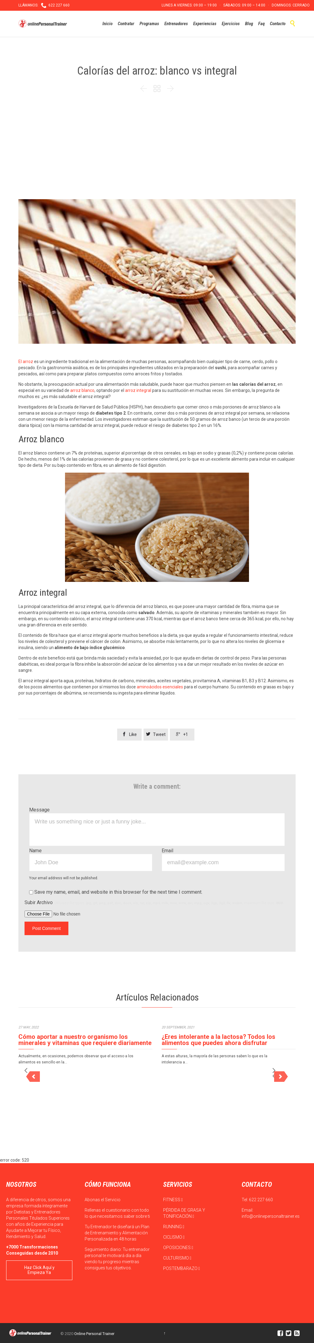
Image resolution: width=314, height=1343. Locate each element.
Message (39, 810)
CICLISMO (174, 1237)
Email (167, 850)
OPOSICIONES (178, 1247)
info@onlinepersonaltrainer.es (271, 1216)
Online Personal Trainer (94, 1333)
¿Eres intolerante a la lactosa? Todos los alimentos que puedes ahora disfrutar (218, 1040)
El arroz (25, 361)
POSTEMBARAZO (181, 1268)
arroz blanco (82, 390)
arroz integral (138, 390)
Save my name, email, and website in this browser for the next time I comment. (115, 892)
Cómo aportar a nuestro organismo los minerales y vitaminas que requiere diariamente (84, 1040)
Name (35, 850)
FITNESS (173, 1199)
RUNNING (173, 1226)
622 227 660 (261, 1199)
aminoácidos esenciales (160, 686)
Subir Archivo (154, 902)
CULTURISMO (177, 1258)
